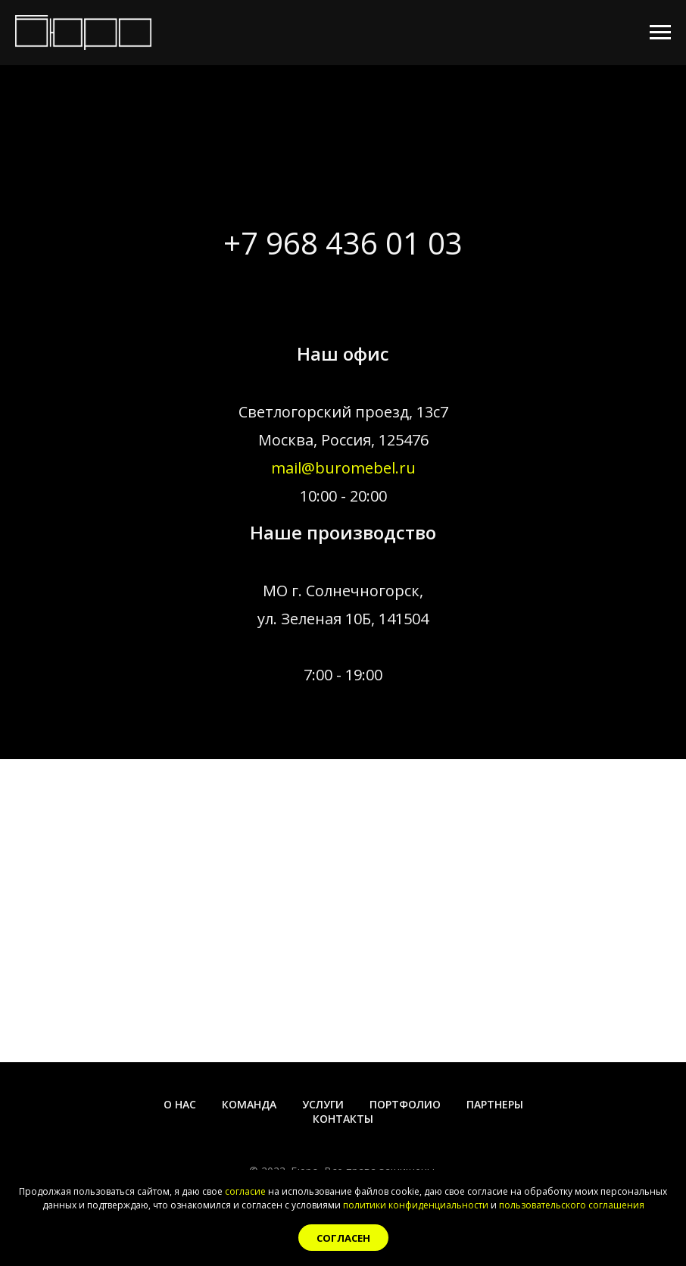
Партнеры (494, 1104)
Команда (249, 1104)
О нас (180, 1104)
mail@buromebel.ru (343, 468)
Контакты (343, 1118)
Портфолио (405, 1104)
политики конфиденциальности (415, 1205)
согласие (245, 1191)
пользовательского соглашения (571, 1205)
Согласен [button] (343, 1238)
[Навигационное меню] (660, 32)
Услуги (323, 1104)
